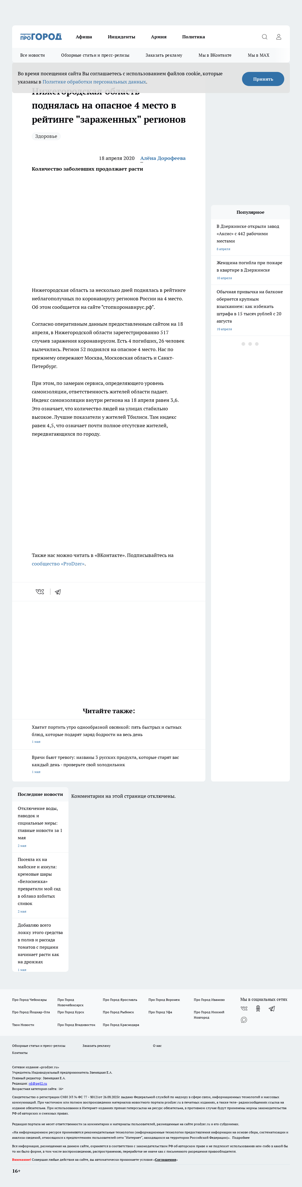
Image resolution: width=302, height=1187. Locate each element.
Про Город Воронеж (164, 999)
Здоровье (46, 136)
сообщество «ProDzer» (58, 563)
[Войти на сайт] (278, 36)
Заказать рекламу (164, 55)
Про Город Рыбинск (118, 1012)
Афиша (84, 36)
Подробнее (241, 1137)
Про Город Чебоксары (29, 999)
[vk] (40, 592)
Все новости (32, 55)
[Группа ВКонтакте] (244, 1008)
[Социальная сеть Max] (244, 1019)
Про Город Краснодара (121, 1025)
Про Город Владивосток (76, 1025)
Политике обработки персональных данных (94, 81)
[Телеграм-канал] (272, 1008)
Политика (193, 36)
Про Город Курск (70, 1012)
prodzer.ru (173, 1102)
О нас (157, 1045)
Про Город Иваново (209, 999)
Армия (158, 36)
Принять (263, 79)
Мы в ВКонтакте (215, 55)
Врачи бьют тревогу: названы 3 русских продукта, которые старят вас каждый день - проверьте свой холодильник (109, 765)
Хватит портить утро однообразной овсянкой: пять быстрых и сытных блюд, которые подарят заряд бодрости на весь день (109, 734)
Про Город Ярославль (120, 999)
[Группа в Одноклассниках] (258, 1008)
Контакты (20, 1053)
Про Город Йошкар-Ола (31, 1012)
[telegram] (59, 592)
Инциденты (121, 36)
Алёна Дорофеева (163, 158)
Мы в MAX (258, 55)
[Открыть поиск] (264, 36)
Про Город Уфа (160, 1012)
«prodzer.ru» (49, 1067)
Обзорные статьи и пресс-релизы (95, 55)
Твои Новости (23, 1025)
